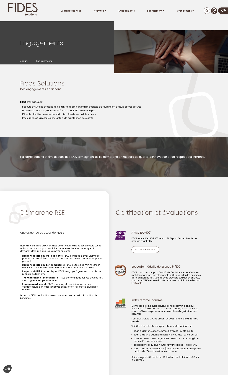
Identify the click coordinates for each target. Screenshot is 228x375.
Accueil (24, 60)
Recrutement (154, 10)
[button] (223, 10)
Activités (99, 10)
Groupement (184, 10)
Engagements (126, 10)
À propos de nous (71, 10)
